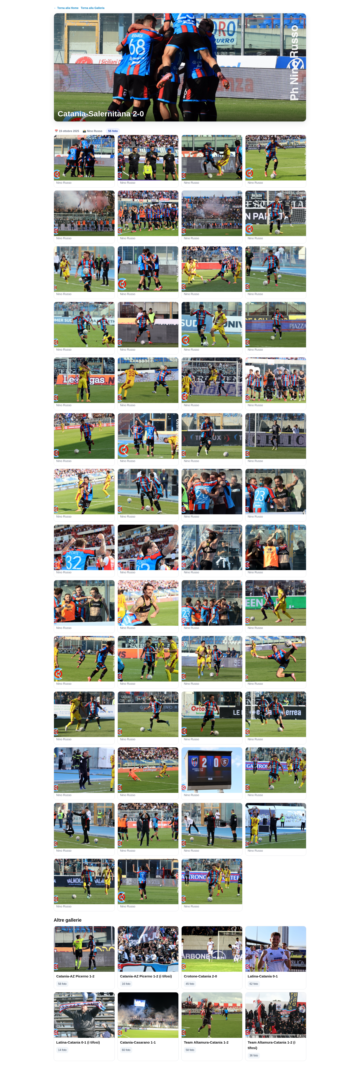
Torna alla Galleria (92, 8)
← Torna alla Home (66, 8)
